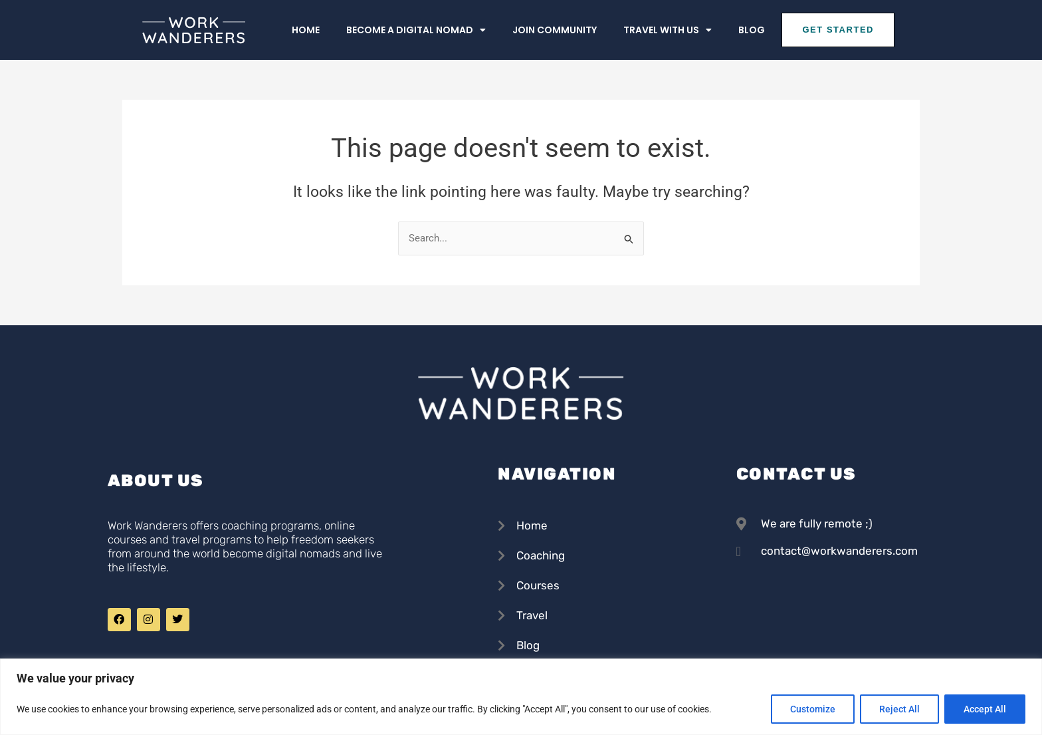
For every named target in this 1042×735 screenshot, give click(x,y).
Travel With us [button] (667, 30)
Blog (751, 30)
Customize (812, 709)
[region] (521, 697)
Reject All (899, 709)
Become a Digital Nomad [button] (416, 30)
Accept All (985, 709)
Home (306, 30)
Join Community (554, 30)
